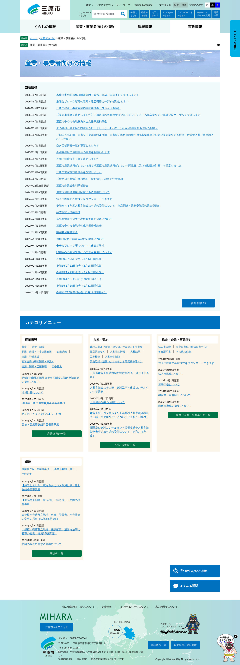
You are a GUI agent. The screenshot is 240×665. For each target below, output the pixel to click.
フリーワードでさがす (84, 14)
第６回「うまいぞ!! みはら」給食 (41, 413)
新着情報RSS (198, 303)
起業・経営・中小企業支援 (37, 351)
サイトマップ (123, 5)
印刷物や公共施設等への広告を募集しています (84, 252)
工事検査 (95, 356)
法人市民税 (164, 346)
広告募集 (57, 366)
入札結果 (135, 351)
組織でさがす (144, 14)
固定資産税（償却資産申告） (192, 346)
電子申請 (216, 14)
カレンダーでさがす (167, 14)
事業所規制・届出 (64, 469)
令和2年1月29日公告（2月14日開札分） (80, 272)
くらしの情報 (45, 27)
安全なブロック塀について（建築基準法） (81, 245)
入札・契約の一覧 (125, 444)
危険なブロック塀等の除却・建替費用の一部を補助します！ (92, 101)
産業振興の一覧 (56, 433)
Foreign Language (143, 5)
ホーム (34, 38)
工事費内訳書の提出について (107, 402)
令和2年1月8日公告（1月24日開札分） (79, 279)
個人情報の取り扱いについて (78, 606)
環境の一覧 (56, 553)
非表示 (238, 20)
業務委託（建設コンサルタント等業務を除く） (116, 361)
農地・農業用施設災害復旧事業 (40, 424)
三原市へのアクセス (57, 627)
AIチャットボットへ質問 (203, 14)
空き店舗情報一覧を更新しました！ (77, 145)
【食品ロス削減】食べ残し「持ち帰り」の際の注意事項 (89, 179)
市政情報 (195, 27)
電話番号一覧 (158, 644)
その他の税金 (183, 351)
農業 (24, 346)
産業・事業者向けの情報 (95, 27)
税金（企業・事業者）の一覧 (193, 415)
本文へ (89, 5)
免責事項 (107, 606)
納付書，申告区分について (174, 395)
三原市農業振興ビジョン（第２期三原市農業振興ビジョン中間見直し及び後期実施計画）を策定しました (119, 165)
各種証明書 (164, 351)
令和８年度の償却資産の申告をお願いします (83, 152)
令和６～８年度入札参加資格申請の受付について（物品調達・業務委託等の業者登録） (108, 205)
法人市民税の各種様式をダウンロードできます (84, 199)
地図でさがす (155, 14)
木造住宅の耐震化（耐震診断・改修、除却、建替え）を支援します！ (97, 94)
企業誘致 (62, 351)
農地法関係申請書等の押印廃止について (80, 239)
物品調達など (97, 351)
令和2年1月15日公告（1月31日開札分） (80, 285)
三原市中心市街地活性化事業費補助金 (79, 225)
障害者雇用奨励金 (67, 232)
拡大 (176, 5)
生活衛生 (27, 473)
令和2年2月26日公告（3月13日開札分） (80, 259)
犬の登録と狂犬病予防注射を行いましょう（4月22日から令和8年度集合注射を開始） (107, 128)
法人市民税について (170, 373)
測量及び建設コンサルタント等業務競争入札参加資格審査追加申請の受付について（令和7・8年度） (119, 431)
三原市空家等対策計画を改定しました (79, 172)
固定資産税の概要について (174, 405)
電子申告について (169, 384)
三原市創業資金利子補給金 (72, 185)
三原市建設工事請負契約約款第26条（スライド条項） (88, 108)
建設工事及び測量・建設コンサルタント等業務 (116, 346)
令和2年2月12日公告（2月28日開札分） (80, 265)
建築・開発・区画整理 (34, 366)
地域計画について (32, 392)
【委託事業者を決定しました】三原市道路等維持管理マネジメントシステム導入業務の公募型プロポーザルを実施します (128, 114)
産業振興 (31, 339)
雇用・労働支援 (30, 356)
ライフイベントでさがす (185, 14)
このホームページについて (133, 606)
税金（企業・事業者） (177, 339)
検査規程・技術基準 (68, 212)
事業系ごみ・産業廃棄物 (35, 469)
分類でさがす (133, 14)
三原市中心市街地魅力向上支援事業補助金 (81, 121)
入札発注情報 (117, 351)
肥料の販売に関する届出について (42, 544)
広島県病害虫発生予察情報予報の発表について (84, 219)
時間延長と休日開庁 (185, 644)
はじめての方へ (104, 5)
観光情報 (145, 27)
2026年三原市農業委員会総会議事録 (43, 403)
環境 (28, 462)
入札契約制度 (112, 356)
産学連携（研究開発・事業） (38, 361)
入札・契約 (100, 339)
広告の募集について (166, 606)
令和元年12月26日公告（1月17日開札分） (81, 292)
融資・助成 (38, 346)
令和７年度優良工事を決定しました (77, 158)
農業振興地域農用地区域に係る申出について (83, 192)
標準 (184, 5)
